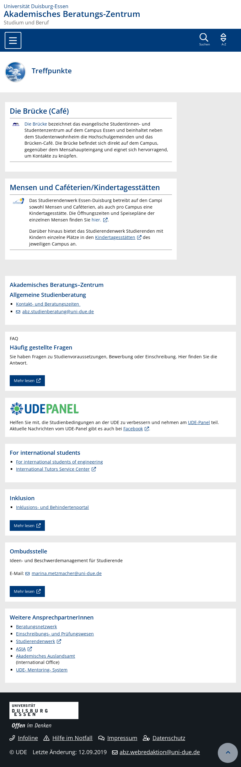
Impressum (117, 738)
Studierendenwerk (35, 641)
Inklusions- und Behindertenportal (52, 507)
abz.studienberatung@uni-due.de (58, 311)
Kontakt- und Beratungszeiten (48, 304)
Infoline (23, 738)
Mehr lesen (24, 380)
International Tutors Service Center (53, 469)
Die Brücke (35, 124)
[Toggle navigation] (13, 40)
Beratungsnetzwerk (36, 627)
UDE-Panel (199, 422)
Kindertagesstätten (115, 237)
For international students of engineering (59, 462)
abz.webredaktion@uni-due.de (160, 752)
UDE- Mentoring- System (41, 670)
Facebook (133, 429)
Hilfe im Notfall (68, 738)
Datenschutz (164, 738)
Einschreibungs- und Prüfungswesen (55, 634)
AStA (21, 649)
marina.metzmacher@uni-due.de (67, 573)
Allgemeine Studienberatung (48, 294)
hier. (96, 220)
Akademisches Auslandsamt (45, 656)
